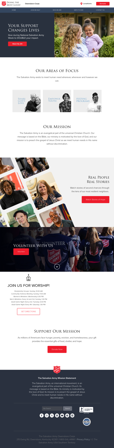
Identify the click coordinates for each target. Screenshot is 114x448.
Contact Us (100, 10)
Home (14, 10)
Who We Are (57, 10)
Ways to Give (78, 10)
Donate (103, 4)
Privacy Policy (83, 439)
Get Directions (28, 311)
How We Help (35, 10)
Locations (86, 3)
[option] (57, 35)
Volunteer (21, 251)
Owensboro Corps (32, 4)
